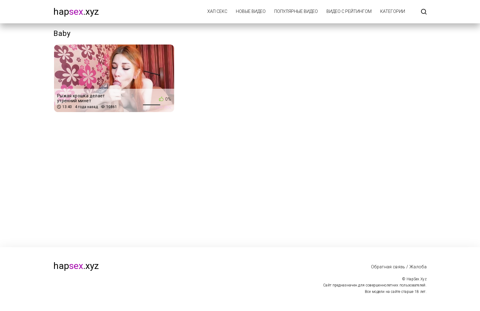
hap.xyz (76, 11)
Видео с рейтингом (349, 11)
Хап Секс (217, 11)
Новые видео (251, 11)
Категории (392, 11)
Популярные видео (296, 11)
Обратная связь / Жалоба (399, 266)
